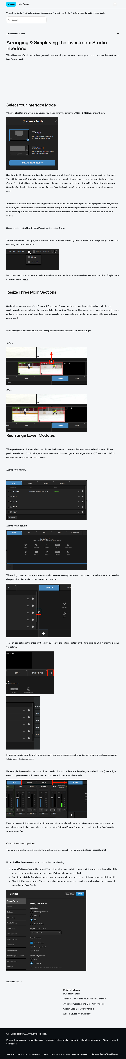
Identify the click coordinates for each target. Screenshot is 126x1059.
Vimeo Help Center (14, 13)
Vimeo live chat (97, 881)
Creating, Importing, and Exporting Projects (84, 1004)
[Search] (26, 20)
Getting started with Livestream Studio (89, 13)
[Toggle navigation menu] (115, 4)
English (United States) (110, 1054)
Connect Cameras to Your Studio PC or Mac (84, 999)
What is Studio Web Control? (77, 1014)
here (26, 279)
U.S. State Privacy (63, 1054)
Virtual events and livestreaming (38, 13)
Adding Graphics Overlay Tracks (78, 1009)
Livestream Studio (62, 13)
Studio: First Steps (71, 994)
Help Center (23, 4)
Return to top (14, 981)
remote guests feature (62, 877)
